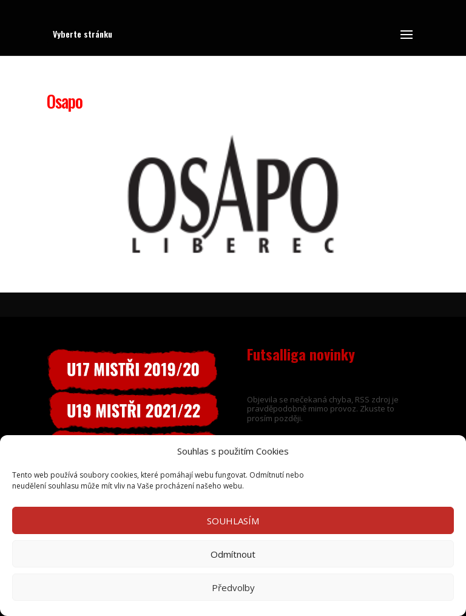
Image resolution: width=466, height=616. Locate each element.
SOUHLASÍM (233, 521)
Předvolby (233, 587)
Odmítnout (233, 554)
